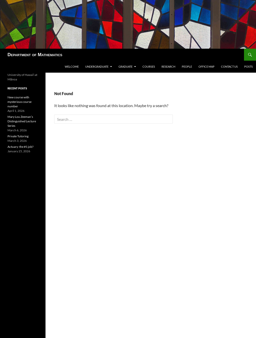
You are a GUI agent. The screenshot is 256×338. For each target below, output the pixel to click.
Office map (206, 66)
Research (168, 66)
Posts (248, 66)
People (187, 66)
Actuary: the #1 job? (21, 147)
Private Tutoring (18, 136)
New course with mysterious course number (20, 101)
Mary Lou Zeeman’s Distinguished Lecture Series (22, 121)
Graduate (125, 66)
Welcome (72, 66)
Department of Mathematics (35, 54)
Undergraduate (96, 66)
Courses (148, 66)
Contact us (229, 66)
